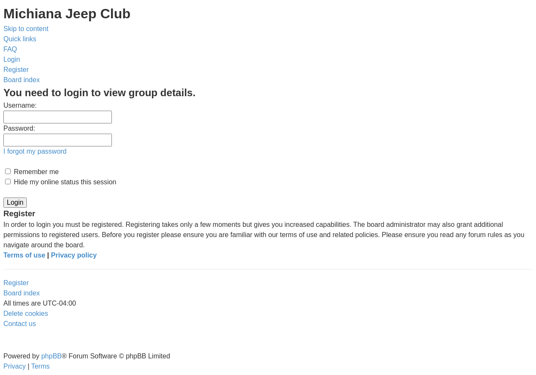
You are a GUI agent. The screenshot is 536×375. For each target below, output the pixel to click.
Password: (19, 128)
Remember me (32, 171)
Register (16, 282)
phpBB (51, 356)
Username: (20, 105)
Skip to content (25, 28)
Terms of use (24, 255)
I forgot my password (35, 151)
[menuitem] (10, 49)
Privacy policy (74, 255)
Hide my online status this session (60, 182)
